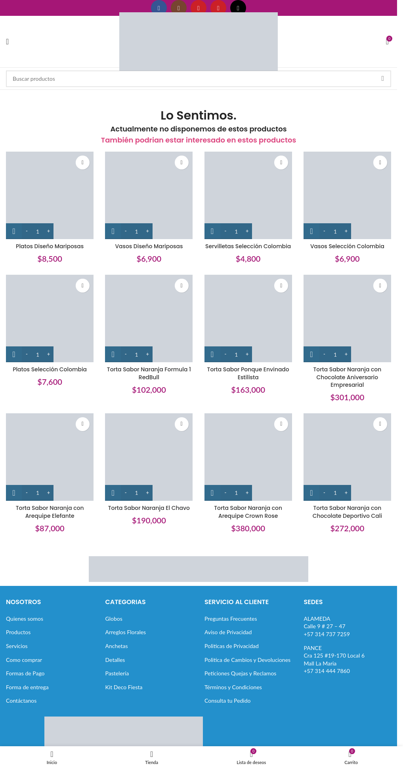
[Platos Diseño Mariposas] (50, 195)
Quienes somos (24, 618)
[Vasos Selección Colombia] (348, 195)
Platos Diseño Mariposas (49, 246)
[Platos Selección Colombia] (50, 318)
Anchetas (116, 646)
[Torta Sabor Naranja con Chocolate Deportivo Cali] (348, 457)
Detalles (115, 659)
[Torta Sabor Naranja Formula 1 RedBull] (149, 318)
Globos (113, 618)
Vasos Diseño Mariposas (149, 246)
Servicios (17, 646)
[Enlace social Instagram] (179, 8)
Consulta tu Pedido (227, 700)
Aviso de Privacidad (228, 632)
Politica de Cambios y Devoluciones (247, 659)
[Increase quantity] (48, 231)
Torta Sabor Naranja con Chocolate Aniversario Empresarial (347, 377)
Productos (18, 632)
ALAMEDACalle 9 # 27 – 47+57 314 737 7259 (327, 626)
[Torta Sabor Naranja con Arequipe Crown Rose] (248, 457)
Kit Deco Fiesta (124, 687)
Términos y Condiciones (233, 687)
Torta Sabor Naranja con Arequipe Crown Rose (248, 512)
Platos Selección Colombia (49, 369)
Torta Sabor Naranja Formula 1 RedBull (149, 373)
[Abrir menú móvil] (7, 41)
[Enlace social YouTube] (198, 8)
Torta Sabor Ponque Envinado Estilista (248, 373)
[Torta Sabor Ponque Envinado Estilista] (248, 318)
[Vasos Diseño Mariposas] (149, 195)
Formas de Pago (25, 673)
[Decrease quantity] (27, 231)
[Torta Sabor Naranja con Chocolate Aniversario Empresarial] (348, 318)
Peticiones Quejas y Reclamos (240, 673)
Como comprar (24, 659)
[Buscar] (198, 78)
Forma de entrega (27, 687)
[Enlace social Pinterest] (218, 8)
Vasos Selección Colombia (347, 246)
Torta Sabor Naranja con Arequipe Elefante (49, 512)
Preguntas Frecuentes (230, 618)
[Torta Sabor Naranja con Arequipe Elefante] (50, 457)
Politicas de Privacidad (231, 646)
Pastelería (117, 673)
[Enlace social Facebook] (159, 8)
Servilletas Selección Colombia (248, 246)
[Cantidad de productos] (38, 231)
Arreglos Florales (125, 632)
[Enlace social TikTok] (238, 8)
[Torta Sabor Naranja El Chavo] (149, 457)
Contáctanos (21, 700)
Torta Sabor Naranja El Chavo (149, 508)
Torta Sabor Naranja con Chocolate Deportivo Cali (347, 512)
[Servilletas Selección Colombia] (248, 195)
